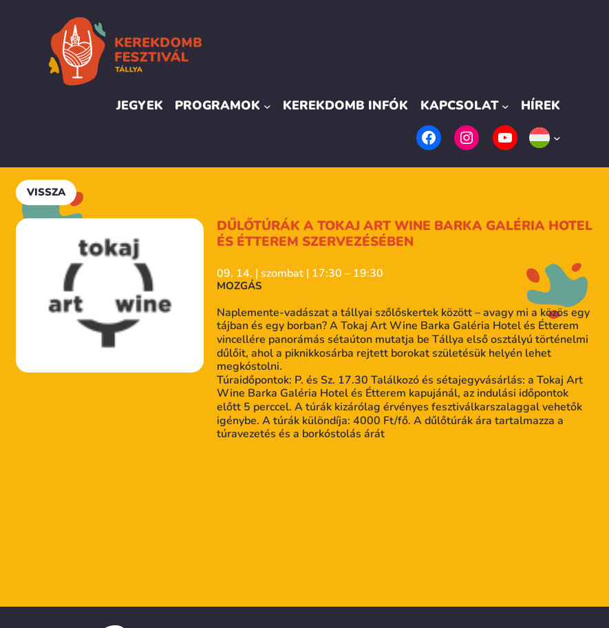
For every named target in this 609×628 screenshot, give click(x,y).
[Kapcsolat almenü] (505, 105)
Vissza (46, 192)
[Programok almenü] (267, 105)
